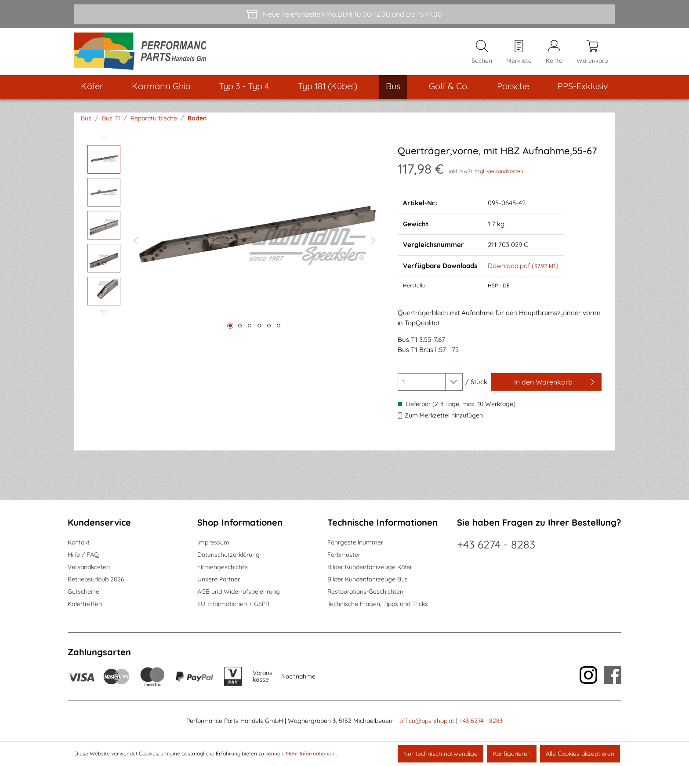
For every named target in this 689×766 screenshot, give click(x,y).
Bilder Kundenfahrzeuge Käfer (369, 567)
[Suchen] (481, 53)
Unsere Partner (218, 579)
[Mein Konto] (554, 53)
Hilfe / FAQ (83, 555)
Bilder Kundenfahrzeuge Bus (367, 579)
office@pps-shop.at (426, 721)
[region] (234, 242)
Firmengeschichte (222, 567)
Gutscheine (83, 591)
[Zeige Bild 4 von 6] (259, 328)
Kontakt (79, 542)
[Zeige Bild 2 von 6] (240, 328)
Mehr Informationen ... (312, 753)
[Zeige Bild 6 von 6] (278, 328)
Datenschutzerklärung (228, 555)
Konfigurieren (512, 754)
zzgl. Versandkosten (499, 174)
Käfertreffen (85, 604)
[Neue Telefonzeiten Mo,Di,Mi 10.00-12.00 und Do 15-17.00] (344, 14)
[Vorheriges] (135, 242)
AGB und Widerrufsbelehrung (238, 591)
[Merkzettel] (519, 53)
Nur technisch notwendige (440, 754)
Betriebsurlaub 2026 (96, 579)
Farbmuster (343, 555)
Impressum (213, 542)
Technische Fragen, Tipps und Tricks (377, 604)
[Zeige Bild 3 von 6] (249, 328)
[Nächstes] (373, 242)
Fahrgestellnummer (355, 542)
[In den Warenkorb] (546, 384)
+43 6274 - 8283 (496, 544)
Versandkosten (89, 567)
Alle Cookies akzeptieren (580, 754)
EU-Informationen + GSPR (233, 604)
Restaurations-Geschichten (365, 591)
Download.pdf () (523, 268)
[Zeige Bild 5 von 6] (269, 328)
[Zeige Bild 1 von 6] (230, 328)
